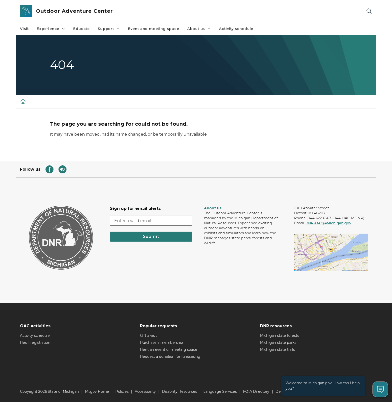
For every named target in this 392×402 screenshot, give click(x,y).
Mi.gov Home (97, 391)
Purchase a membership (161, 342)
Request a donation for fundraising (170, 356)
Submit (151, 236)
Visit (24, 28)
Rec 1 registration (35, 342)
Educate (81, 28)
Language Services (220, 391)
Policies (121, 391)
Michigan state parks (278, 342)
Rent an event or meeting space (168, 349)
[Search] (369, 11)
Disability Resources (179, 391)
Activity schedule (236, 28)
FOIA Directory (256, 391)
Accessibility (145, 391)
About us (199, 28)
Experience (51, 28)
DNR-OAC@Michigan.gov (328, 223)
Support (109, 28)
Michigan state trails (277, 349)
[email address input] (151, 221)
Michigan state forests (279, 335)
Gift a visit (148, 335)
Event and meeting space (153, 28)
